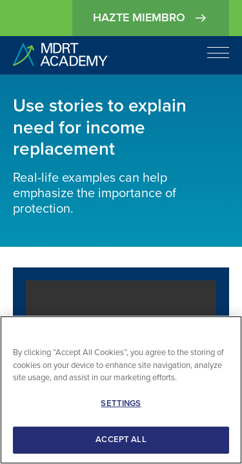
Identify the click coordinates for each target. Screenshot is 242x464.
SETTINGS (121, 403)
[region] (121, 390)
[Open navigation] (218, 53)
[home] (61, 55)
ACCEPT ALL (121, 439)
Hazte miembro (150, 18)
